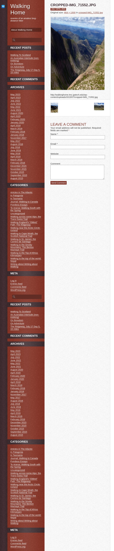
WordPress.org (17, 290)
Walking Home (20, 9)
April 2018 (15, 125)
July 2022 (15, 100)
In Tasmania (16, 198)
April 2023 (15, 97)
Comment (55, 163)
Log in (13, 280)
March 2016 (16, 159)
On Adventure (17, 67)
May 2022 (15, 107)
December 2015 (18, 166)
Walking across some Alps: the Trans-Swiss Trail (25, 217)
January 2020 (17, 122)
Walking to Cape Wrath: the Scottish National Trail (24, 234)
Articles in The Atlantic (21, 192)
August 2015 (16, 178)
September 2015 (18, 175)
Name (53, 134)
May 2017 (15, 141)
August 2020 (16, 113)
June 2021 (15, 110)
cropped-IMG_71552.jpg (91, 12)
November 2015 (18, 169)
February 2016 (17, 162)
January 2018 (17, 135)
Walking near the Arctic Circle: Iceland (25, 229)
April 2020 (15, 116)
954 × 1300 (69, 12)
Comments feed (18, 287)
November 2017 (18, 138)
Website (54, 153)
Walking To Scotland (20, 55)
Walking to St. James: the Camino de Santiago (23, 240)
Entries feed (16, 283)
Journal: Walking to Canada (24, 201)
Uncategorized (17, 213)
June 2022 (15, 103)
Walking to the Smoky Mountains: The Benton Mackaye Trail (22, 247)
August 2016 (16, 144)
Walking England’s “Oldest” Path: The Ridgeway (23, 223)
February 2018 (17, 131)
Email (53, 144)
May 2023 (15, 94)
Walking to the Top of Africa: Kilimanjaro (24, 254)
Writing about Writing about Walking (24, 265)
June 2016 (15, 150)
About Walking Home (21, 30)
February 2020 (17, 119)
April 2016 (15, 156)
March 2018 (16, 128)
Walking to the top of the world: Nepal (25, 259)
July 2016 (15, 147)
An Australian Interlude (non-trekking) (24, 59)
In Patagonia (16, 195)
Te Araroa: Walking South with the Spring (25, 209)
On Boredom (16, 63)
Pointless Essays (18, 204)
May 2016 (15, 153)
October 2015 (17, 172)
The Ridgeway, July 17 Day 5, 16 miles (25, 71)
